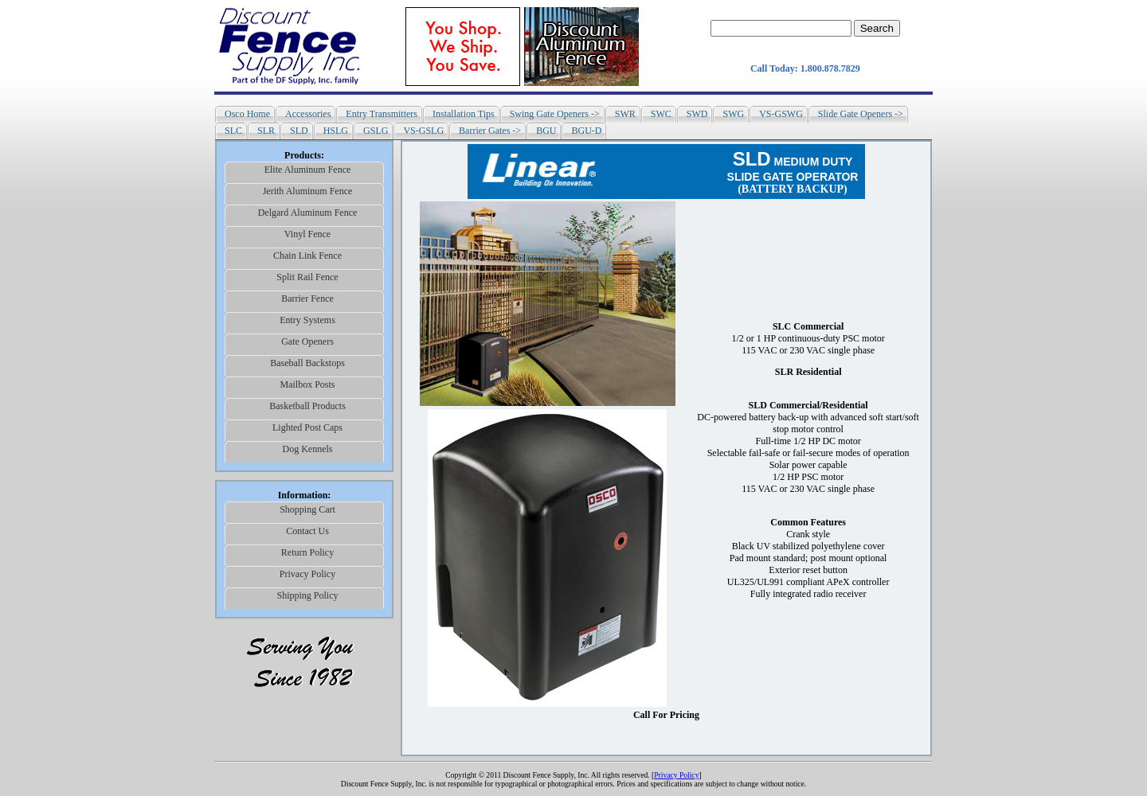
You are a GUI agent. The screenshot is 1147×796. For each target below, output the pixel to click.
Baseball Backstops (307, 363)
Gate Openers (307, 341)
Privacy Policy (307, 573)
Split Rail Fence (307, 277)
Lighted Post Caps (307, 427)
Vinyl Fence (307, 234)
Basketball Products (307, 406)
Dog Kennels (308, 449)
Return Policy (307, 552)
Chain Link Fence (307, 255)
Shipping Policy (307, 595)
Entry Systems (307, 320)
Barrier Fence (307, 298)
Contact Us (307, 531)
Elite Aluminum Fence (307, 169)
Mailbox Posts (307, 384)
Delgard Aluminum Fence (308, 212)
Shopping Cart (307, 509)
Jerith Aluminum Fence (308, 191)
